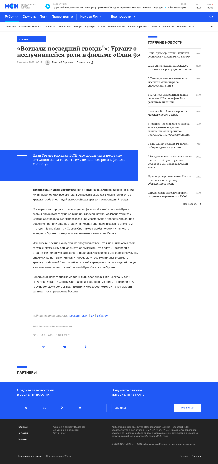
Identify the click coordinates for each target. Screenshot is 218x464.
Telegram (103, 315)
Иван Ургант (62, 334)
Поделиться (85, 62)
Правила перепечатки (29, 456)
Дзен (85, 315)
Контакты (22, 432)
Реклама (21, 439)
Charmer (196, 456)
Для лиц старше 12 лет (58, 456)
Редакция (22, 426)
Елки (50, 334)
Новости (74, 315)
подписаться (187, 408)
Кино (43, 334)
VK (92, 315)
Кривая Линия (91, 17)
